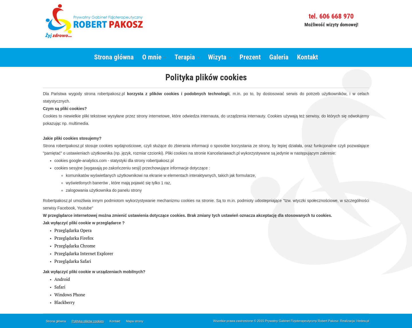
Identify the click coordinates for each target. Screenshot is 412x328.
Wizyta (219, 57)
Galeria (278, 57)
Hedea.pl (362, 321)
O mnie (154, 57)
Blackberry (64, 302)
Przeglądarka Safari (72, 261)
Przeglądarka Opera (73, 230)
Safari (60, 287)
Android (62, 279)
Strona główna (114, 57)
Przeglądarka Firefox (74, 238)
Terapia (187, 57)
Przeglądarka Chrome (74, 246)
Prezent (250, 57)
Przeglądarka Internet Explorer (83, 253)
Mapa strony (134, 321)
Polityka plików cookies (88, 321)
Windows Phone (69, 294)
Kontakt (307, 57)
